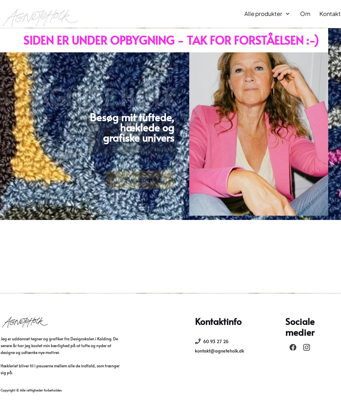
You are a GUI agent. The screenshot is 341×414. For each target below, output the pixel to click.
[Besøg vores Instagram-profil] (306, 347)
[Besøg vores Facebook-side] (293, 347)
